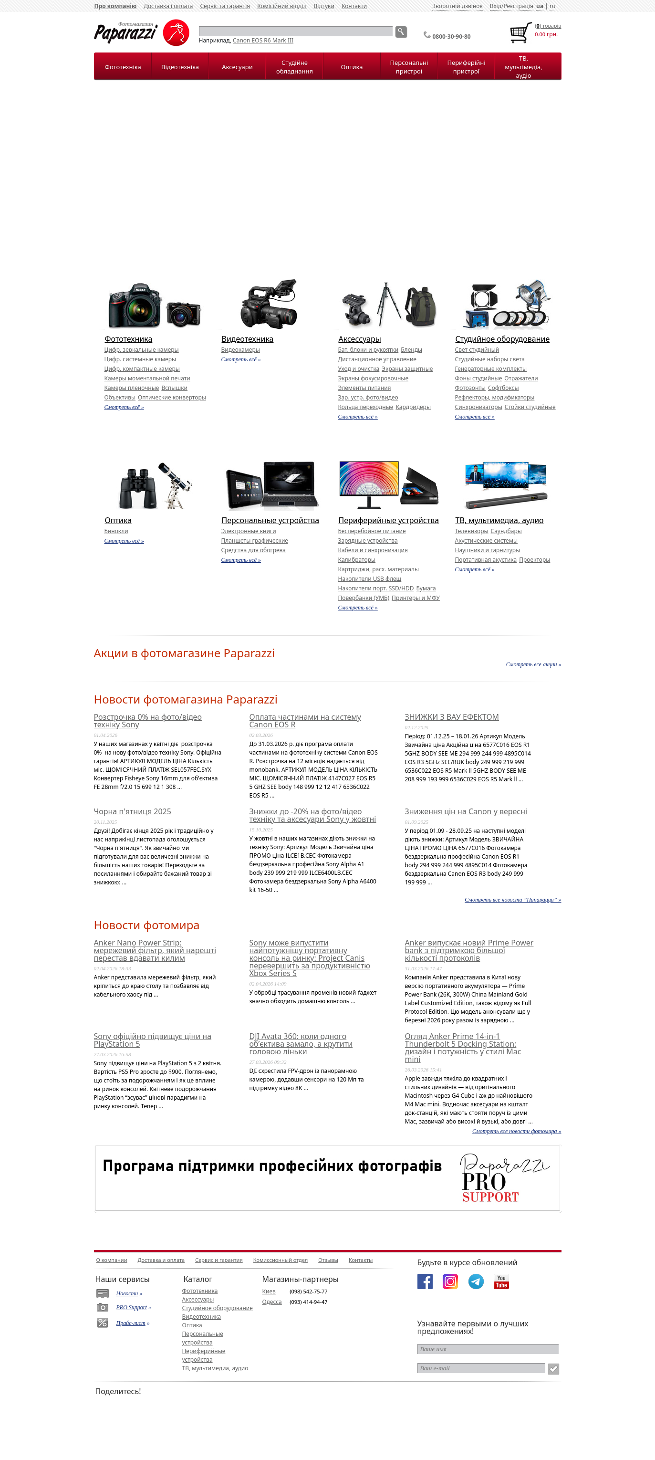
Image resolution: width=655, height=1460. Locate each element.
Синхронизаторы (478, 407)
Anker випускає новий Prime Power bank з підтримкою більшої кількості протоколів (469, 950)
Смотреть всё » (124, 407)
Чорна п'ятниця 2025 (132, 811)
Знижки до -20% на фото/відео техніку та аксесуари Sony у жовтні (313, 815)
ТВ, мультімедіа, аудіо (523, 67)
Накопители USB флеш (370, 579)
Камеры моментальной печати (147, 378)
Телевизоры (472, 531)
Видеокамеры (240, 350)
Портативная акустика (486, 560)
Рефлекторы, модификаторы (495, 397)
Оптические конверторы (172, 397)
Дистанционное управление (377, 359)
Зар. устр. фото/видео (368, 397)
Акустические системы (486, 540)
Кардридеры (413, 407)
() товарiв (548, 25)
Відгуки (324, 6)
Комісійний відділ (281, 6)
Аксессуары (360, 339)
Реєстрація (518, 6)
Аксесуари (237, 67)
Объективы (120, 397)
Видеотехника (248, 339)
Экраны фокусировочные (373, 378)
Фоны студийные (478, 378)
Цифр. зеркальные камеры (141, 350)
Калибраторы (357, 560)
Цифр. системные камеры (140, 359)
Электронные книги (248, 531)
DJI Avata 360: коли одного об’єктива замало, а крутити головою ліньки (301, 1044)
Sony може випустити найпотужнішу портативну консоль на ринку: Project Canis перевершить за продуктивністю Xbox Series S (310, 957)
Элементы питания (364, 388)
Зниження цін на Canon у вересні (466, 811)
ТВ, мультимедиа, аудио (500, 520)
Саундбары (506, 531)
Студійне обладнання (294, 66)
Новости (127, 1293)
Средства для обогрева (253, 550)
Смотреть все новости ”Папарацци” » (513, 899)
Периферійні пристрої (466, 66)
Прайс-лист (131, 1323)
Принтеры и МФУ (416, 598)
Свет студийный (477, 350)
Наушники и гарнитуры (487, 550)
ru (552, 6)
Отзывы (328, 1259)
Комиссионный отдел (280, 1259)
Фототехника (129, 339)
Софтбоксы (503, 388)
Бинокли (116, 531)
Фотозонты (470, 388)
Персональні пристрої (409, 66)
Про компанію (115, 6)
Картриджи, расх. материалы (378, 569)
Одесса (272, 1302)
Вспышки (174, 388)
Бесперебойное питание (372, 531)
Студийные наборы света (490, 359)
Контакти (354, 6)
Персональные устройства (271, 520)
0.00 (540, 34)
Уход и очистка (359, 369)
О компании (111, 1259)
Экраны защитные (407, 369)
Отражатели (521, 378)
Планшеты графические (254, 540)
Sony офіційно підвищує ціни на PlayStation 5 (153, 1040)
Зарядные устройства (368, 540)
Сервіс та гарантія (225, 6)
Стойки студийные (530, 407)
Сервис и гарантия (219, 1259)
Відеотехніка (180, 67)
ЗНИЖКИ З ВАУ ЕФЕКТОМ (452, 717)
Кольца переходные (366, 407)
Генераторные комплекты (491, 369)
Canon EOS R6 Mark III (263, 40)
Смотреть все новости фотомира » (516, 1131)
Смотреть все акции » (533, 664)
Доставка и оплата (161, 1259)
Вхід (495, 6)
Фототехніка (122, 67)
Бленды (411, 350)
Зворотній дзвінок (457, 6)
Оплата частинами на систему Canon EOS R (305, 721)
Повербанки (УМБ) (364, 598)
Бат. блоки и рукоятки (368, 350)
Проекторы (534, 560)
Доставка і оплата (168, 6)
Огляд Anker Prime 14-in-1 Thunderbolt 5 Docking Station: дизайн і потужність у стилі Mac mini (463, 1047)
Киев (269, 1291)
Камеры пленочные (131, 388)
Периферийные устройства (389, 520)
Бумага (426, 588)
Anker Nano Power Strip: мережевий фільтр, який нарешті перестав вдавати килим (155, 950)
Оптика (352, 67)
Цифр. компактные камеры (142, 369)
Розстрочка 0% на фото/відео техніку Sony (148, 721)
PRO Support (131, 1307)
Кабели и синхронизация (373, 550)
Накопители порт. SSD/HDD (376, 588)
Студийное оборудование (503, 339)
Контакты (361, 1259)
